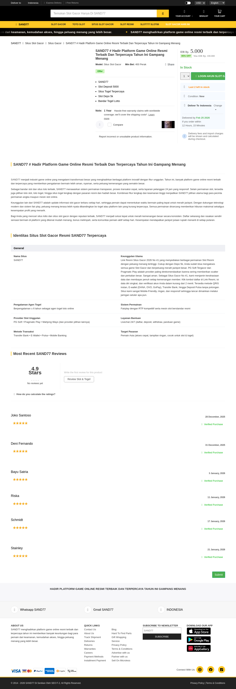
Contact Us (90, 629)
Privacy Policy (119, 645)
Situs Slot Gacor (34, 43)
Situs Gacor (54, 43)
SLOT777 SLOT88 (149, 24)
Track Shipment (92, 637)
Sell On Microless (121, 660)
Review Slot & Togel (78, 379)
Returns (88, 645)
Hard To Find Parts (121, 633)
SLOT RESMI (127, 24)
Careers (88, 652)
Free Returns (72, 3)
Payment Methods (93, 656)
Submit (219, 574)
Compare (118, 124)
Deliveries (89, 641)
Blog (114, 629)
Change (218, 107)
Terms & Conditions (122, 648)
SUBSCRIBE (162, 636)
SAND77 (16, 43)
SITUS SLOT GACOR (103, 24)
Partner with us (120, 656)
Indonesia (24, 2)
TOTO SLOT (78, 24)
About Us (89, 633)
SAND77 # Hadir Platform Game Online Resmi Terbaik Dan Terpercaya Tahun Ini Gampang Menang (123, 43)
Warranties (90, 648)
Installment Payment (95, 660)
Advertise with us (121, 652)
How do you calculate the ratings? (34, 394)
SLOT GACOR (58, 24)
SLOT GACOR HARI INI (178, 24)
